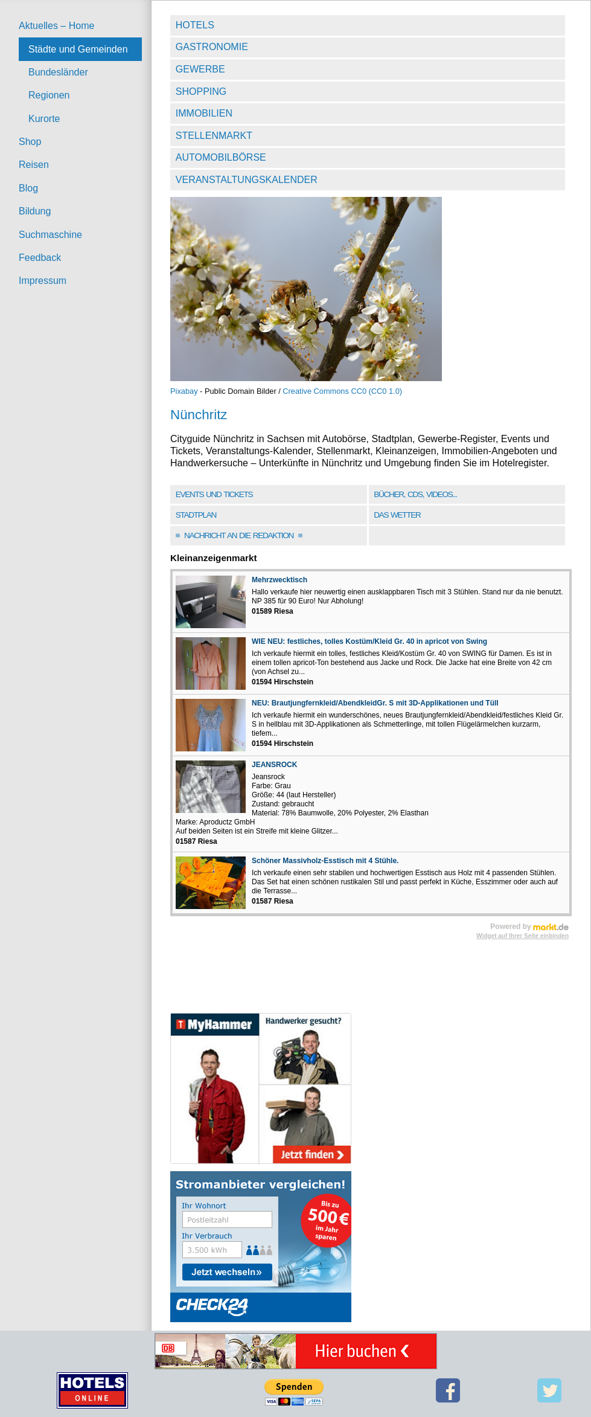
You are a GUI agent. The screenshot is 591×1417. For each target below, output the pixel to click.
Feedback (40, 257)
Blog (28, 188)
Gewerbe (200, 69)
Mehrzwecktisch (279, 580)
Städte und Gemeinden (78, 49)
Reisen (34, 164)
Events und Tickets (214, 494)
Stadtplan (196, 514)
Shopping (201, 91)
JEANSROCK (274, 764)
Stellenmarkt (214, 135)
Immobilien (204, 113)
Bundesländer (58, 72)
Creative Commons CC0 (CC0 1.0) (342, 391)
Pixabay (184, 391)
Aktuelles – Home (56, 26)
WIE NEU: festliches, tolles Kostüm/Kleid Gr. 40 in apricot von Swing (369, 641)
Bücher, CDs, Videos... (415, 494)
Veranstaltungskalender (247, 180)
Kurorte (44, 119)
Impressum (42, 280)
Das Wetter (397, 514)
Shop (30, 142)
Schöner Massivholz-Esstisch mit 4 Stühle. (325, 860)
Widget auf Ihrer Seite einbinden (522, 936)
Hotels (195, 25)
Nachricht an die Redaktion (239, 535)
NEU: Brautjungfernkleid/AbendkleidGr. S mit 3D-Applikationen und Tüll (375, 703)
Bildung (35, 211)
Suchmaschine (50, 235)
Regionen (49, 95)
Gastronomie (212, 47)
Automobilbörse (221, 157)
